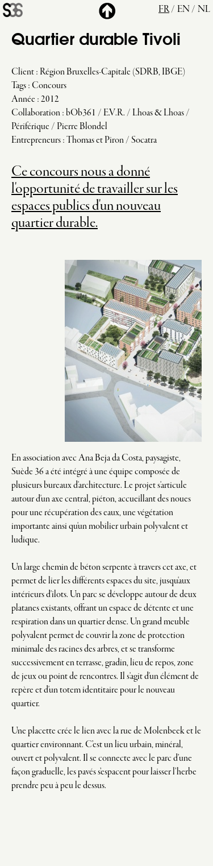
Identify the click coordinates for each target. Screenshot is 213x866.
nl (204, 9)
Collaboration (35, 113)
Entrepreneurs (36, 140)
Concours (49, 86)
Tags (18, 86)
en (183, 9)
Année (23, 99)
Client (22, 72)
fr (163, 9)
